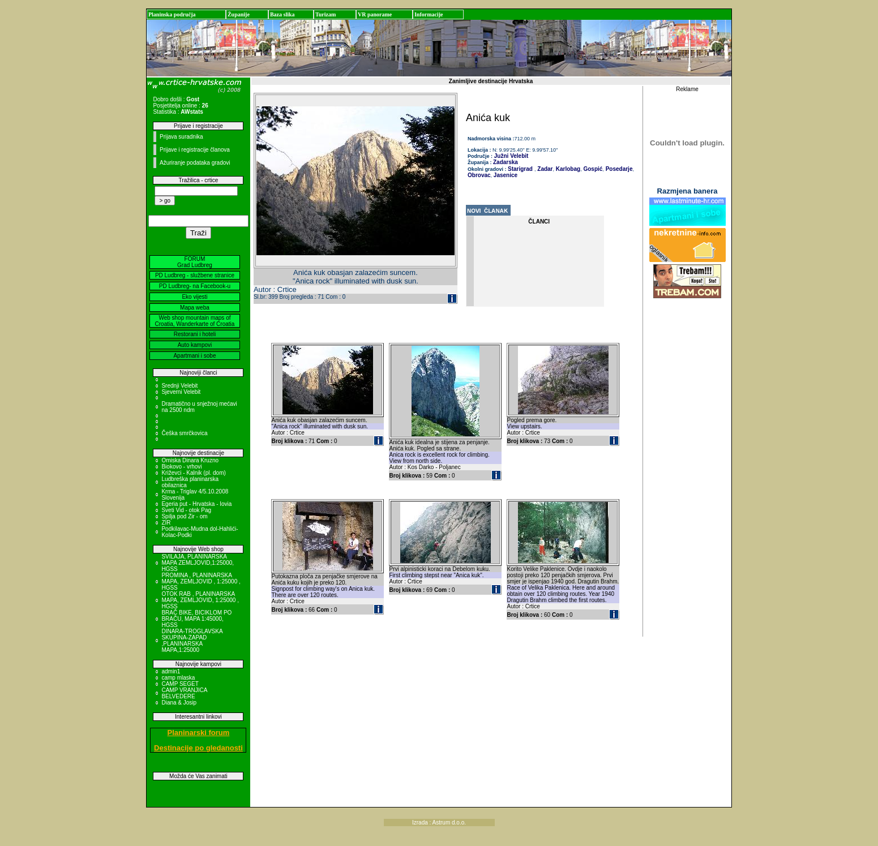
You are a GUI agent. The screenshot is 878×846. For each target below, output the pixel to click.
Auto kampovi (195, 345)
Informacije (428, 14)
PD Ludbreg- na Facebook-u (194, 286)
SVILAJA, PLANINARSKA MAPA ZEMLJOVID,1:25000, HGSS (197, 562)
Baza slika (282, 14)
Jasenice (504, 175)
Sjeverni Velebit (180, 392)
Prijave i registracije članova (195, 150)
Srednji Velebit (179, 386)
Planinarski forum (199, 732)
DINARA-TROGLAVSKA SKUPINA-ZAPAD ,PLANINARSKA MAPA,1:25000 (191, 640)
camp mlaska (178, 678)
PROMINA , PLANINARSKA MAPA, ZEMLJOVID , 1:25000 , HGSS (200, 581)
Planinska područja (172, 14)
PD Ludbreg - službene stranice (194, 275)
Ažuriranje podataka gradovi (195, 163)
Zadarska (505, 162)
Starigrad (520, 169)
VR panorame (375, 14)
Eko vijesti (194, 297)
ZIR (165, 522)
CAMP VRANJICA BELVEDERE (184, 693)
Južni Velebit (510, 156)
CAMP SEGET (179, 684)
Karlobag (567, 169)
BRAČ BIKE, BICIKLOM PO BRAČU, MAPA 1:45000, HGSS (196, 618)
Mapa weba (194, 307)
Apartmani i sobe (194, 356)
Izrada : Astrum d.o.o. (439, 822)
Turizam (325, 14)
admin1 (170, 671)
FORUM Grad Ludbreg (194, 262)
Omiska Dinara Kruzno (190, 460)
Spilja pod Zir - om (184, 516)
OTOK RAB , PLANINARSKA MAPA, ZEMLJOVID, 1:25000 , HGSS (200, 600)
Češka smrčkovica (184, 433)
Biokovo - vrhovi (181, 466)
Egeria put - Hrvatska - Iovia (196, 504)
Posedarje (618, 169)
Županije (239, 14)
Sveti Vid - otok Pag (186, 510)
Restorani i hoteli (195, 334)
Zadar (544, 169)
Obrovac (479, 175)
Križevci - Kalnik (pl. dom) (193, 473)
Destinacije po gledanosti (198, 748)
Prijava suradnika (181, 137)
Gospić (592, 169)
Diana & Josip (178, 702)
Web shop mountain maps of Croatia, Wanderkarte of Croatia (195, 321)
